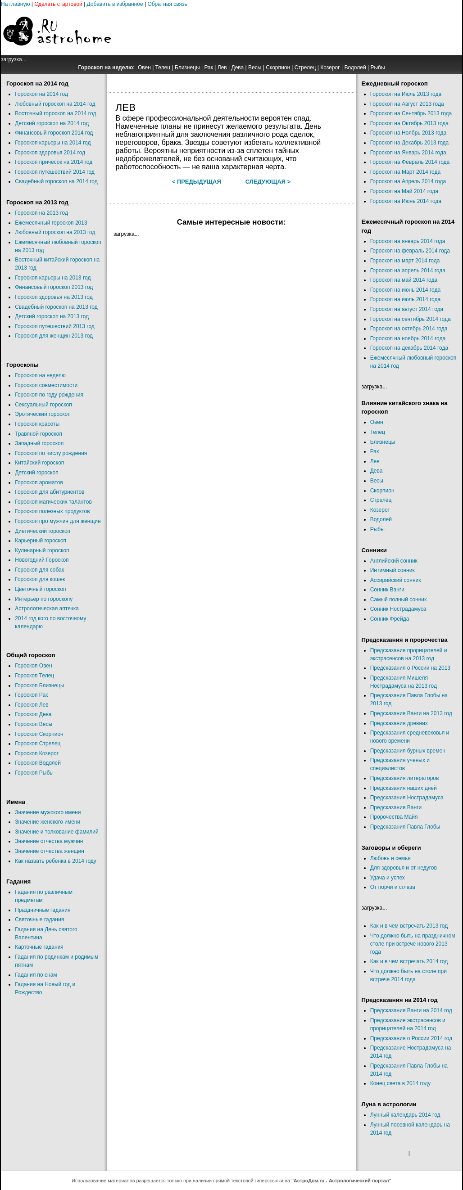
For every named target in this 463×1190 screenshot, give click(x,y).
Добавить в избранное (115, 4)
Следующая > (268, 181)
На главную (15, 4)
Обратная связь (167, 4)
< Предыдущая (196, 181)
